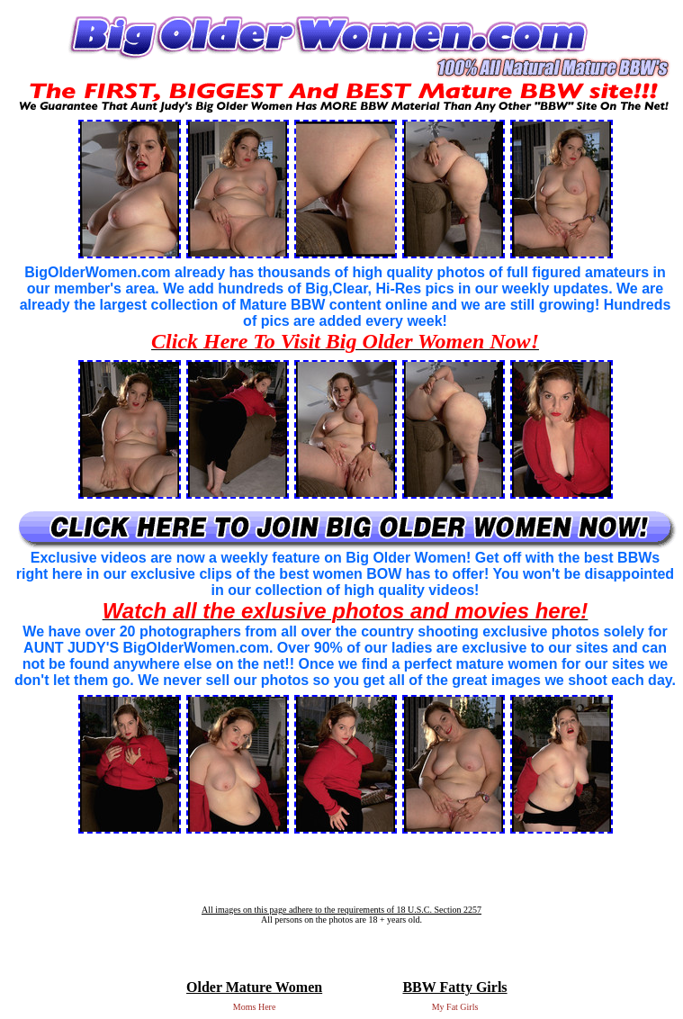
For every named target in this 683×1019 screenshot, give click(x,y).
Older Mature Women (254, 987)
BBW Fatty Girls (454, 987)
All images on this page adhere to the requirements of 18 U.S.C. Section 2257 (341, 910)
